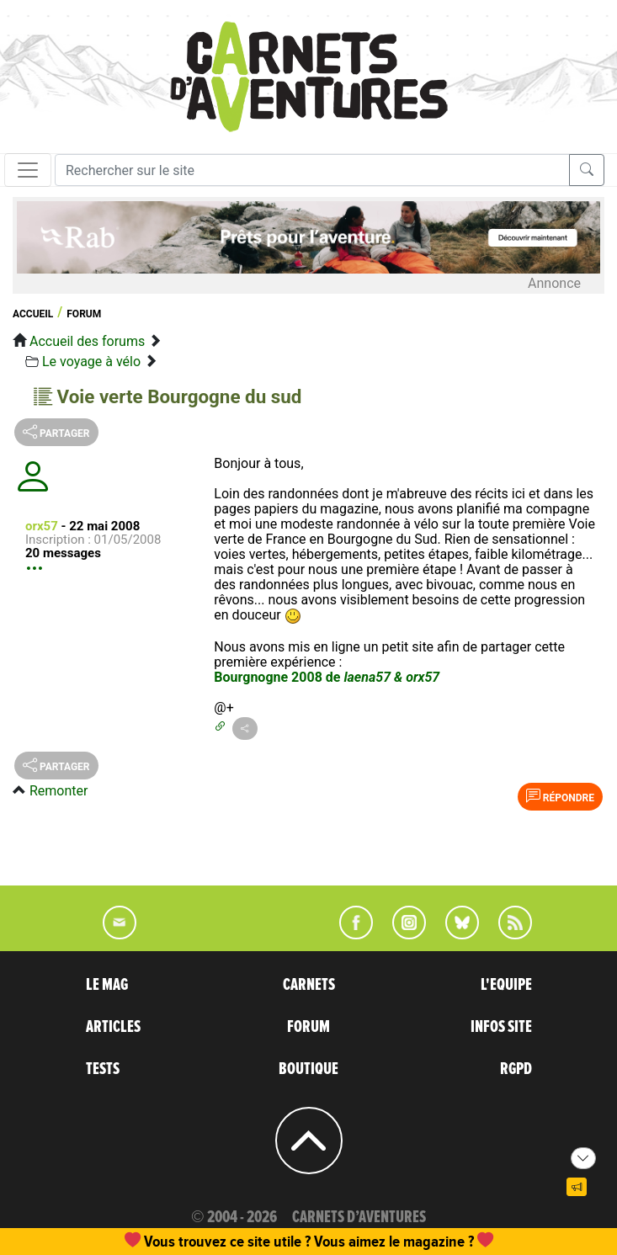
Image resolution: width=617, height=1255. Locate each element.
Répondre (560, 796)
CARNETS (309, 984)
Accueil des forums (87, 341)
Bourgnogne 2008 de (326, 677)
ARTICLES (113, 1026)
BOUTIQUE (308, 1069)
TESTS (103, 1069)
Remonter (58, 791)
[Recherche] (312, 170)
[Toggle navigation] (27, 170)
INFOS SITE (501, 1026)
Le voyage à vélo (91, 362)
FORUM (308, 1026)
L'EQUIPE (506, 984)
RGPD (516, 1069)
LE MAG (107, 984)
